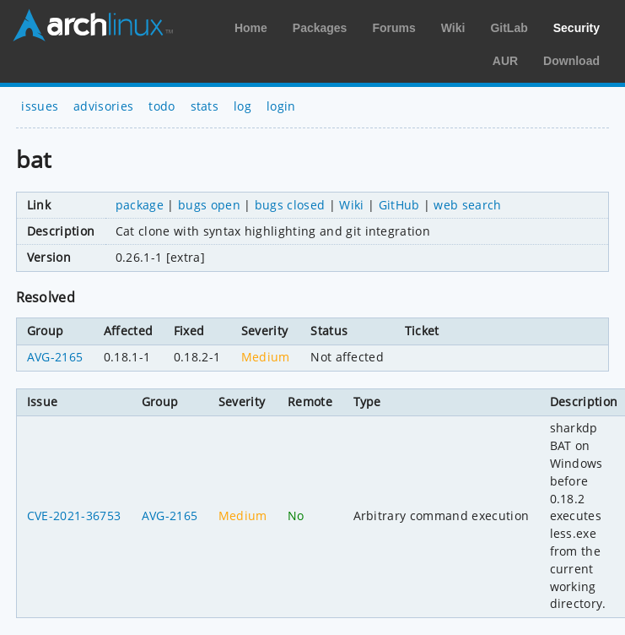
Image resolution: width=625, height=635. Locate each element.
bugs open (209, 205)
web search (467, 205)
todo (161, 106)
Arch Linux (93, 25)
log (242, 106)
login (281, 106)
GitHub (399, 205)
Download (571, 61)
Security (576, 28)
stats (205, 106)
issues (39, 106)
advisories (103, 106)
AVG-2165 (55, 357)
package (140, 205)
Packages (320, 28)
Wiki (453, 28)
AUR (505, 61)
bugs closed (290, 205)
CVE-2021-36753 (74, 515)
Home (250, 28)
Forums (393, 28)
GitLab (508, 28)
